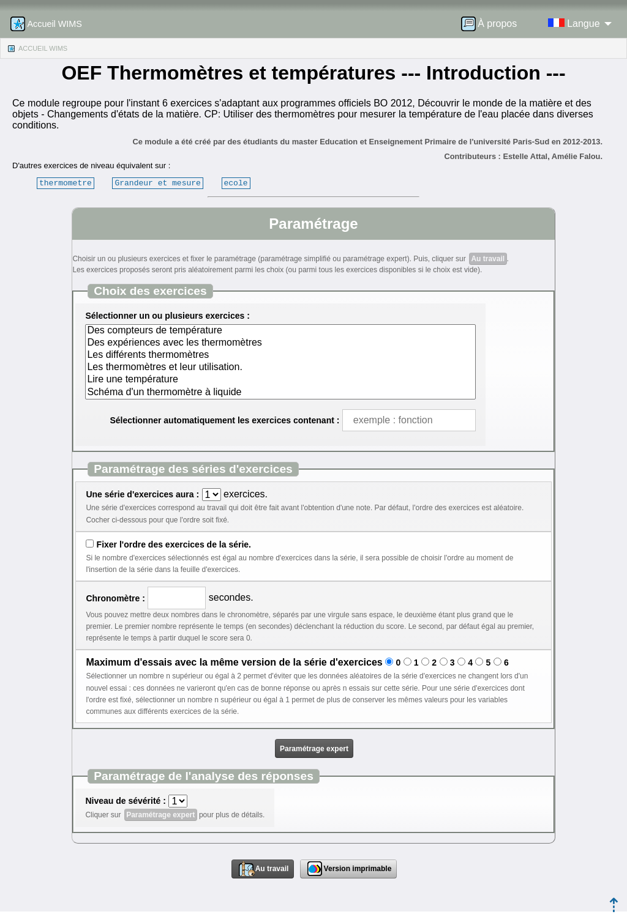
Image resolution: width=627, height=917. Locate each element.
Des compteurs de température (280, 331)
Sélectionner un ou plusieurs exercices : (167, 316)
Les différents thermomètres (280, 355)
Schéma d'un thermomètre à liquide (280, 393)
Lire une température (280, 380)
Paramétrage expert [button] (314, 748)
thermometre (65, 182)
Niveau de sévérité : (125, 801)
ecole (235, 182)
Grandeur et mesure (157, 182)
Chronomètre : (115, 598)
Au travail (488, 258)
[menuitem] (493, 24)
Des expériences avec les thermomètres (280, 343)
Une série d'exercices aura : (142, 494)
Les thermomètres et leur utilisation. (280, 368)
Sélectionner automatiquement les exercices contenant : (224, 420)
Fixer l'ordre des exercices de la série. (174, 544)
